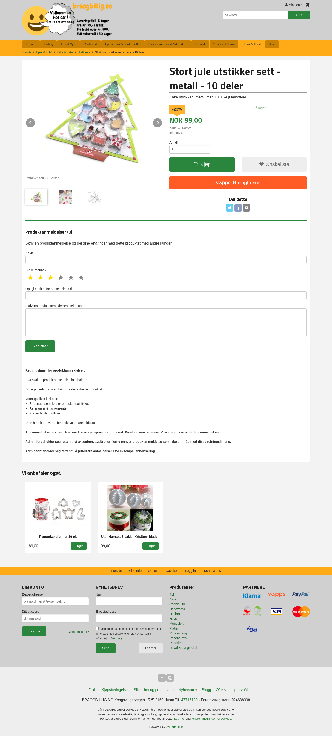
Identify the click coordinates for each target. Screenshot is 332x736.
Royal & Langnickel (183, 648)
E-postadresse (32, 594)
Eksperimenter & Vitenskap (167, 44)
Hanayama (177, 609)
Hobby (48, 44)
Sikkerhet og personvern (154, 690)
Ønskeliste (274, 164)
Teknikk (200, 44)
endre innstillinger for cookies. (212, 718)
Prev (35, 122)
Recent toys (178, 638)
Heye (173, 619)
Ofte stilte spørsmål (232, 690)
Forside (31, 44)
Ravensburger (179, 633)
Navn (166, 257)
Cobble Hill (177, 604)
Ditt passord (30, 611)
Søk (299, 15)
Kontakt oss (212, 571)
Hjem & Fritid (251, 44)
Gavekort (172, 571)
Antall (173, 142)
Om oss (153, 571)
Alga (172, 599)
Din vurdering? (35, 270)
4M (171, 594)
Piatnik (174, 628)
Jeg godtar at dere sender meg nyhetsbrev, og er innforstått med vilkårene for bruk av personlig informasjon (128, 633)
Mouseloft (176, 623)
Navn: (100, 594)
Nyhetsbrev (187, 690)
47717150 (189, 700)
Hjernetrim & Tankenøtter (123, 44)
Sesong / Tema (224, 44)
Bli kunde (135, 571)
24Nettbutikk (174, 727)
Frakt (92, 690)
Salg (272, 44)
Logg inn (191, 571)
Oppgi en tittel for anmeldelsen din (166, 293)
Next (162, 122)
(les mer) (116, 638)
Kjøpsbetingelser (115, 690)
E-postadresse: (106, 611)
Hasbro (174, 614)
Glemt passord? (78, 631)
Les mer (150, 648)
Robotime (176, 643)
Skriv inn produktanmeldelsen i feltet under (166, 320)
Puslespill (90, 44)
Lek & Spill (68, 44)
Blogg (206, 690)
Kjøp (202, 164)
